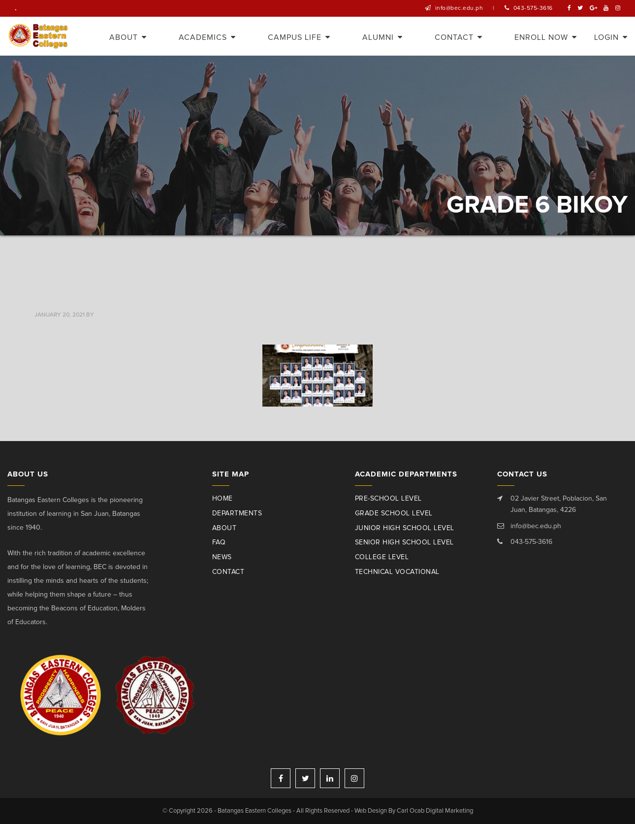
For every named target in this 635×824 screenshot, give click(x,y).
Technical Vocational (397, 572)
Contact (228, 572)
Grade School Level (394, 513)
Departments (237, 513)
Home (222, 498)
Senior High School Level (404, 542)
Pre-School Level (388, 498)
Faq (219, 542)
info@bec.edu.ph (459, 8)
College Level (382, 557)
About (224, 528)
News (222, 557)
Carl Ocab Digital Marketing (435, 811)
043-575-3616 (533, 8)
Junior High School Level (404, 528)
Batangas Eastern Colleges (38, 36)
